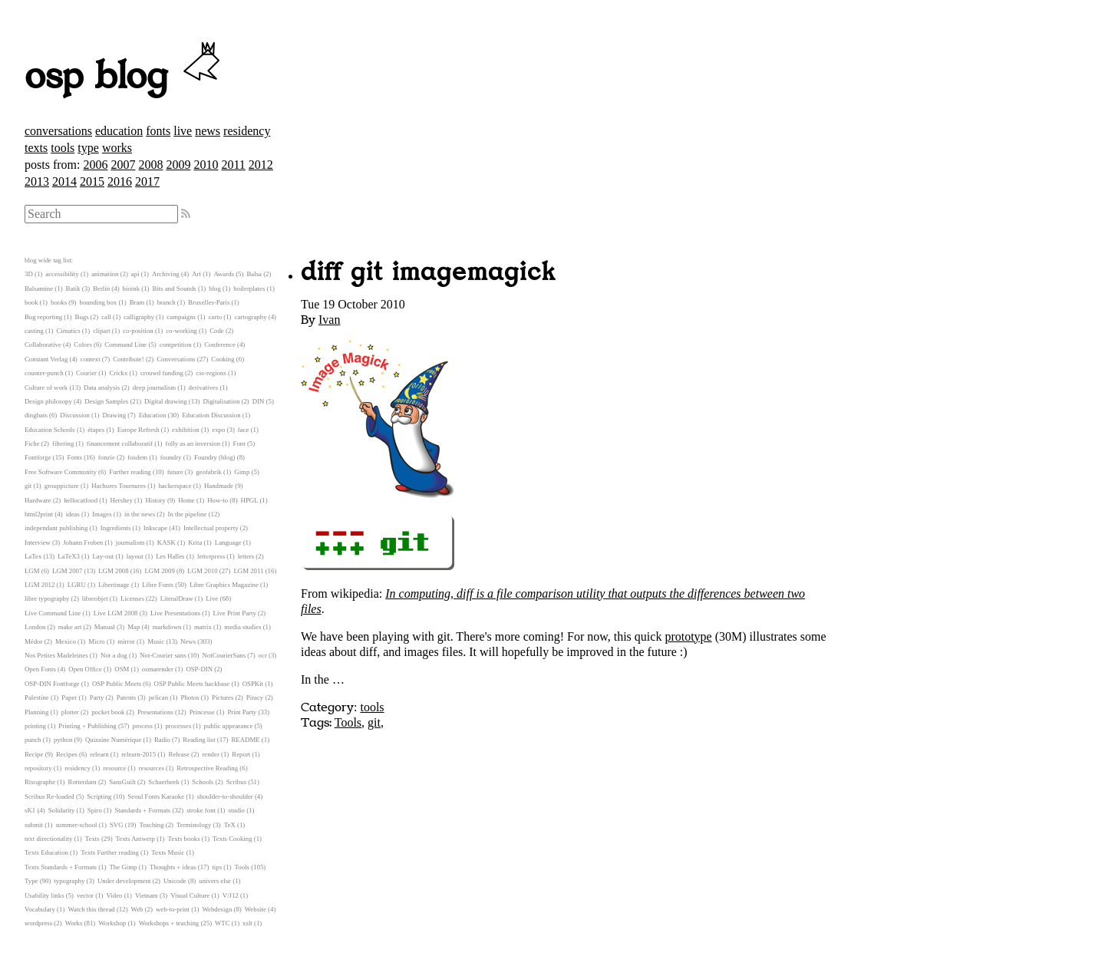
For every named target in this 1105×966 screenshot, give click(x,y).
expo (218, 430)
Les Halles (170, 556)
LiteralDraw (176, 598)
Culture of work (46, 387)
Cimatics (68, 331)
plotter (70, 712)
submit (34, 825)
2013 (37, 181)
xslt (247, 923)
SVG (117, 825)
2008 (150, 164)
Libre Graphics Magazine (224, 585)
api (135, 274)
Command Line (125, 344)
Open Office (85, 669)
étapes (95, 430)
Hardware (38, 500)
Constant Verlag (46, 359)
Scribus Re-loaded (49, 796)
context (91, 359)
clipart (101, 331)
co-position (138, 331)
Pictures (222, 697)
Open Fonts (40, 669)
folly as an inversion (193, 443)
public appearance (228, 726)
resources (151, 768)
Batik (73, 288)
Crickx (118, 373)
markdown (167, 627)
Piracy (254, 697)
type (88, 147)
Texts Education (46, 852)
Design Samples (106, 401)
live (182, 130)
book (31, 302)
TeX (230, 825)
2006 (95, 164)
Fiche (32, 443)
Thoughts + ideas (173, 867)
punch (33, 739)
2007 (122, 164)
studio (236, 810)
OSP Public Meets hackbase (192, 683)
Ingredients (116, 528)
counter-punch (44, 373)
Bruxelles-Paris (208, 302)
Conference (220, 344)
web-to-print (173, 909)
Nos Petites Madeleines (56, 655)
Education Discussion (211, 415)
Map (133, 627)
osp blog (125, 77)
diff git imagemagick (428, 272)
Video (114, 895)
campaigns (181, 317)
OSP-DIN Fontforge (52, 683)
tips (217, 867)
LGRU (77, 585)
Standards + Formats (142, 810)
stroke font (201, 810)
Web (137, 909)
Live (212, 598)
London (35, 627)
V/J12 (231, 895)
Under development (124, 881)
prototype (688, 636)
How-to (217, 500)
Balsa (254, 274)
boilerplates (249, 288)
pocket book (107, 712)
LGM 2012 (39, 585)
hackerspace (174, 486)
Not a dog (114, 655)
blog (215, 288)
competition (176, 344)
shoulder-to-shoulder (225, 796)
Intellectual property (211, 528)
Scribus (236, 782)
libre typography (47, 598)
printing (35, 726)
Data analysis (102, 387)
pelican (158, 697)
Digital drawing (165, 401)
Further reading (129, 472)
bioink (131, 288)
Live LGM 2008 (116, 613)
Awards (223, 274)
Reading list (199, 739)
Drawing (114, 415)
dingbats (36, 415)
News (188, 641)
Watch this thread (91, 909)
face (243, 430)
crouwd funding (161, 373)
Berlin (101, 288)
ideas (73, 514)
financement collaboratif (120, 443)
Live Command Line (53, 613)
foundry (171, 457)
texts (36, 147)
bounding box (98, 302)
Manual (104, 627)
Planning (36, 712)
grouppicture (62, 486)
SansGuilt (122, 782)
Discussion (75, 415)
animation (104, 274)
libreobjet (95, 598)
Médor (33, 641)
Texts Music (167, 852)
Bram (137, 302)
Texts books (183, 838)
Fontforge (38, 457)
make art (70, 627)
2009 (178, 164)
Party (97, 697)
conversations (58, 130)
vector (85, 895)
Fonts (74, 457)
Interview (38, 542)
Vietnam (146, 895)
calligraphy (139, 317)
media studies (242, 627)
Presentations (155, 712)
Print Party (241, 712)
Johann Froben (83, 542)
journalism (130, 542)
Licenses (132, 598)
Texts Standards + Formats (61, 867)
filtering (63, 443)
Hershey (121, 500)
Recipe (34, 754)
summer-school (76, 825)
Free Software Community (61, 472)
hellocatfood (80, 500)
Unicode (174, 881)
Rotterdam (82, 782)
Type (31, 881)
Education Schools (50, 430)
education (119, 130)
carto (215, 317)
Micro (96, 641)
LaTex (33, 556)
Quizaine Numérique (113, 739)
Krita (195, 542)
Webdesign (217, 909)
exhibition (186, 430)
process (143, 726)
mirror (125, 641)
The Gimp (123, 867)
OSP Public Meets (116, 683)
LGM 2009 (159, 571)
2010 (205, 164)
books (59, 302)
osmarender (157, 669)
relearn (99, 754)
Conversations (176, 359)
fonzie (106, 457)
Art (196, 274)
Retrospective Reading (207, 768)
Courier (86, 373)
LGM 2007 (67, 571)
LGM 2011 (248, 571)
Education (153, 415)
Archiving (166, 274)
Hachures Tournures (118, 486)
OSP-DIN (199, 669)
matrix (203, 627)
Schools (202, 782)
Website (255, 909)
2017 (147, 181)
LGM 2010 (202, 571)
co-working (181, 331)
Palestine (37, 697)
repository (38, 768)
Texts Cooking (232, 838)
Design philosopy (48, 401)
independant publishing (56, 528)
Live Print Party (234, 613)
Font (239, 443)
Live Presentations (175, 613)
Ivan (329, 319)
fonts (158, 130)
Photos (190, 697)
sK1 (30, 810)
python (63, 739)
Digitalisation (221, 401)
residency (246, 130)
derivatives (204, 387)
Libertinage (114, 585)
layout (135, 556)
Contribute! (128, 359)
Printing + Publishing (87, 726)
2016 (119, 181)
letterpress (211, 556)
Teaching (151, 825)
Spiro (94, 810)
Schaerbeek (164, 782)
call (106, 317)
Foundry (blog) (215, 457)
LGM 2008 (113, 571)
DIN (258, 401)
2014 (64, 181)
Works (74, 923)
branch (166, 302)
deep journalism (154, 387)
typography (69, 881)
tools (62, 147)
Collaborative (43, 344)
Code (216, 331)
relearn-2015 (138, 754)
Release (179, 754)
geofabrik (209, 472)
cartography (251, 317)
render (210, 754)
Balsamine (39, 288)
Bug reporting (43, 317)
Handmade (218, 486)
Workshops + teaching (169, 923)
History (155, 500)
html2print (39, 514)
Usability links (44, 895)
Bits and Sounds (174, 288)
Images (101, 514)
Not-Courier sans (163, 655)
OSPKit (252, 683)
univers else (215, 881)
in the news (139, 514)
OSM (121, 669)
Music (155, 641)
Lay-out (103, 556)
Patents (126, 697)
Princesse (202, 712)
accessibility (61, 274)
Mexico (65, 641)
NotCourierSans (224, 655)
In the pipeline (187, 514)
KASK (166, 542)
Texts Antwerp (135, 838)
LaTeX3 (69, 556)
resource (114, 768)
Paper (69, 697)
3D (29, 274)
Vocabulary (40, 909)
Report (241, 754)
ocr (263, 655)
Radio (162, 739)
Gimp (241, 472)
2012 (261, 164)
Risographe (40, 782)
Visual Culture (189, 895)
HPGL (250, 500)
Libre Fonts (157, 585)
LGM (32, 571)
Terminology (193, 825)
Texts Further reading (110, 852)
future (175, 472)
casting (34, 331)
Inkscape (155, 528)
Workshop (112, 923)
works (117, 147)
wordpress (38, 923)
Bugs (82, 317)
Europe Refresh (138, 430)
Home (186, 500)
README (246, 739)
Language (228, 542)
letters (246, 556)
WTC (222, 923)
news (207, 130)
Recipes (67, 754)
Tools (348, 722)
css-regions (211, 373)
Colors (82, 344)
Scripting (99, 796)
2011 (233, 164)
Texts (92, 838)
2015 (92, 181)
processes (178, 726)
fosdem (137, 457)
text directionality (48, 838)
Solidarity (61, 810)
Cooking (222, 359)
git (374, 722)
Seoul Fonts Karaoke (155, 796)
